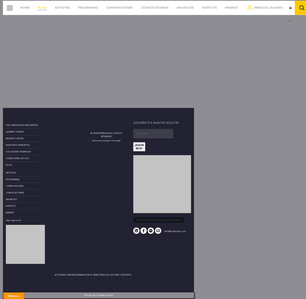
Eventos (209, 7)
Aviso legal (116, 140)
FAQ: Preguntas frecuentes (22, 125)
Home (25, 7)
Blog (42, 7)
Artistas (62, 7)
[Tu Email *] (153, 133)
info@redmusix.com (175, 231)
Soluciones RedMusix (18, 151)
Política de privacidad (101, 140)
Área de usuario (268, 7)
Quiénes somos (15, 131)
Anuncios (185, 7)
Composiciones (119, 7)
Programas (88, 7)
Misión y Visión (14, 138)
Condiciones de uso (17, 158)
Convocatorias (155, 7)
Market (231, 7)
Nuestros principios (18, 144)
